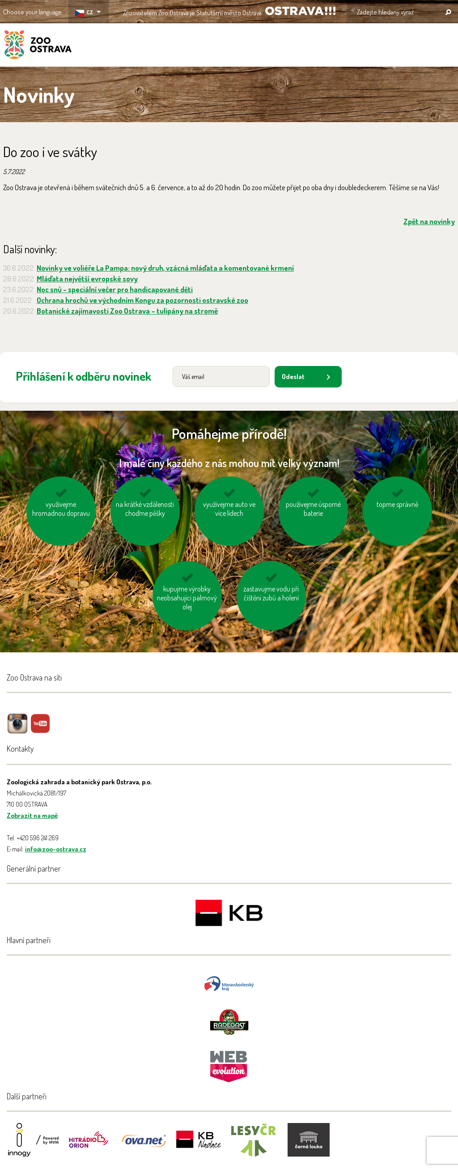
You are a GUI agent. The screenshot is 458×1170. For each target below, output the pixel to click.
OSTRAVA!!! (300, 11)
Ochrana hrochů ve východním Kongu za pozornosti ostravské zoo (142, 300)
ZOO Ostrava (38, 46)
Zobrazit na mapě (32, 815)
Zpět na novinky (429, 221)
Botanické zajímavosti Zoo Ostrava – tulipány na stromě (127, 310)
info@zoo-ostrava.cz (55, 849)
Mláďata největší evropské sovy (87, 278)
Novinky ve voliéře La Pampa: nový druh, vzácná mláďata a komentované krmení (165, 267)
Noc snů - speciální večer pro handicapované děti (115, 289)
